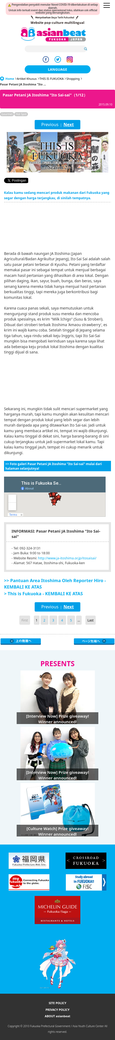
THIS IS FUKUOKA (51, 79)
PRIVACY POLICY (57, 1010)
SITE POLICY (57, 1003)
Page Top (94, 641)
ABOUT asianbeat (57, 1016)
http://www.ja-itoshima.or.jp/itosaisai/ (67, 558)
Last (91, 620)
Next (68, 124)
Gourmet (7, 114)
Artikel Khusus (27, 79)
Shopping (73, 79)
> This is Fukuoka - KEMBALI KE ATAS (43, 594)
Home (9, 79)
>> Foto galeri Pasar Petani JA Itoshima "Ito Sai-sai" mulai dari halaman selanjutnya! (53, 466)
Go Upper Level (21, 641)
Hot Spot (21, 114)
